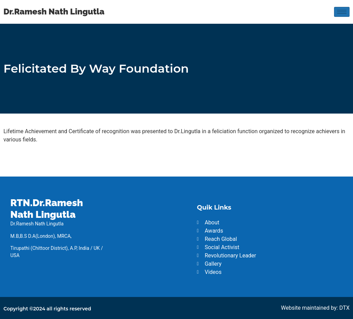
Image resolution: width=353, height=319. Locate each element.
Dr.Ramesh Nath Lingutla (53, 12)
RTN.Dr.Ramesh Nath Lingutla (46, 208)
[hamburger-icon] (342, 12)
